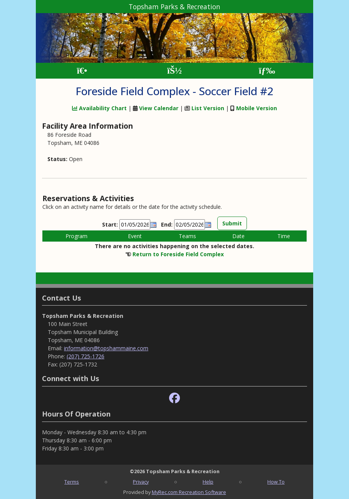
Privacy (141, 481)
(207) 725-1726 (85, 356)
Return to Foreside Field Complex (178, 254)
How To (276, 481)
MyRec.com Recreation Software (189, 492)
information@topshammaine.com (106, 348)
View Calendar (158, 108)
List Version (207, 108)
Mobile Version (256, 108)
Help (208, 481)
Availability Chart (99, 108)
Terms (71, 481)
